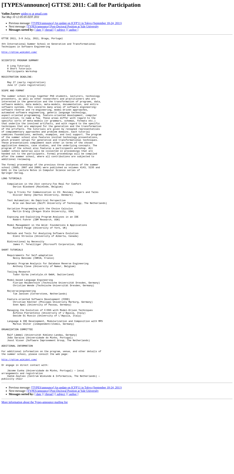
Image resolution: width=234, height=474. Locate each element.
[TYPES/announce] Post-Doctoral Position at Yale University (63, 26)
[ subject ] (61, 29)
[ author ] (72, 29)
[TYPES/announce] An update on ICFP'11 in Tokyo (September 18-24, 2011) (76, 23)
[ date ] (39, 29)
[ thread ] (49, 29)
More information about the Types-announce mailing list (34, 470)
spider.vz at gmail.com (34, 13)
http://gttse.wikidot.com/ (19, 55)
